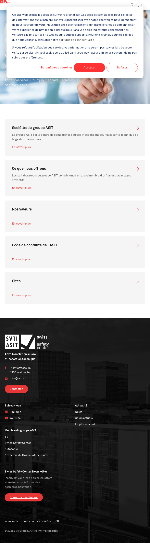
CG (57, 521)
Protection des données (37, 521)
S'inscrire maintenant (24, 497)
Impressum (11, 521)
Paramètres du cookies (56, 67)
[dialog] (75, 42)
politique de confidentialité (76, 39)
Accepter (90, 67)
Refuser (122, 67)
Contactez (16, 389)
